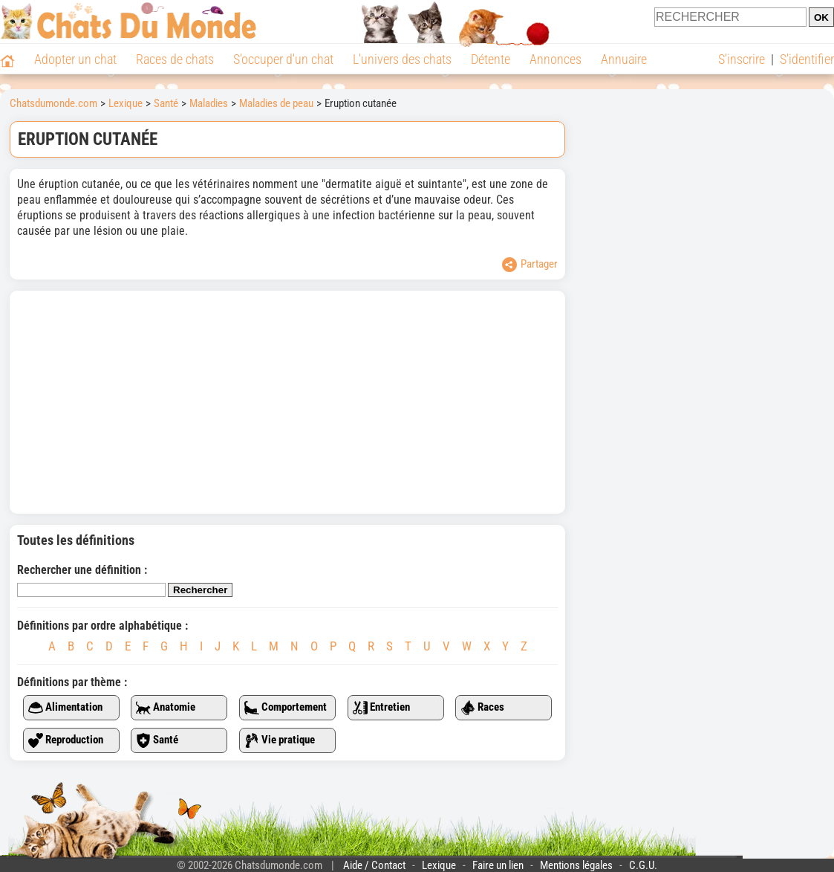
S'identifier (807, 59)
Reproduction (65, 740)
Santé (157, 740)
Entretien (381, 707)
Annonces (555, 59)
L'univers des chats (402, 59)
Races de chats (175, 59)
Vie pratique (279, 740)
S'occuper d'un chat (283, 59)
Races (482, 707)
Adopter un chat (75, 59)
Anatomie (165, 707)
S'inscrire (741, 59)
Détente (490, 59)
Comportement (285, 707)
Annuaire (624, 59)
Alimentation (65, 707)
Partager (530, 264)
